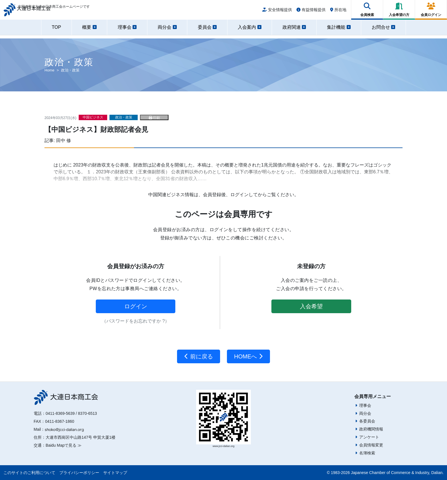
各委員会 (367, 421)
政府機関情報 (371, 429)
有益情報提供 (311, 12)
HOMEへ (248, 356)
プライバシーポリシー (79, 472)
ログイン (135, 306)
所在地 (338, 12)
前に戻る (198, 356)
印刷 (154, 118)
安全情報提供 (277, 12)
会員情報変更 (371, 445)
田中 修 (63, 140)
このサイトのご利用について (29, 472)
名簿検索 (367, 453)
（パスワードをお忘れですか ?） (135, 321)
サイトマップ (115, 472)
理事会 (365, 405)
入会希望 (311, 306)
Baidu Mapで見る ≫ (64, 445)
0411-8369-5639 (60, 413)
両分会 (365, 413)
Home (49, 70)
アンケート (369, 437)
